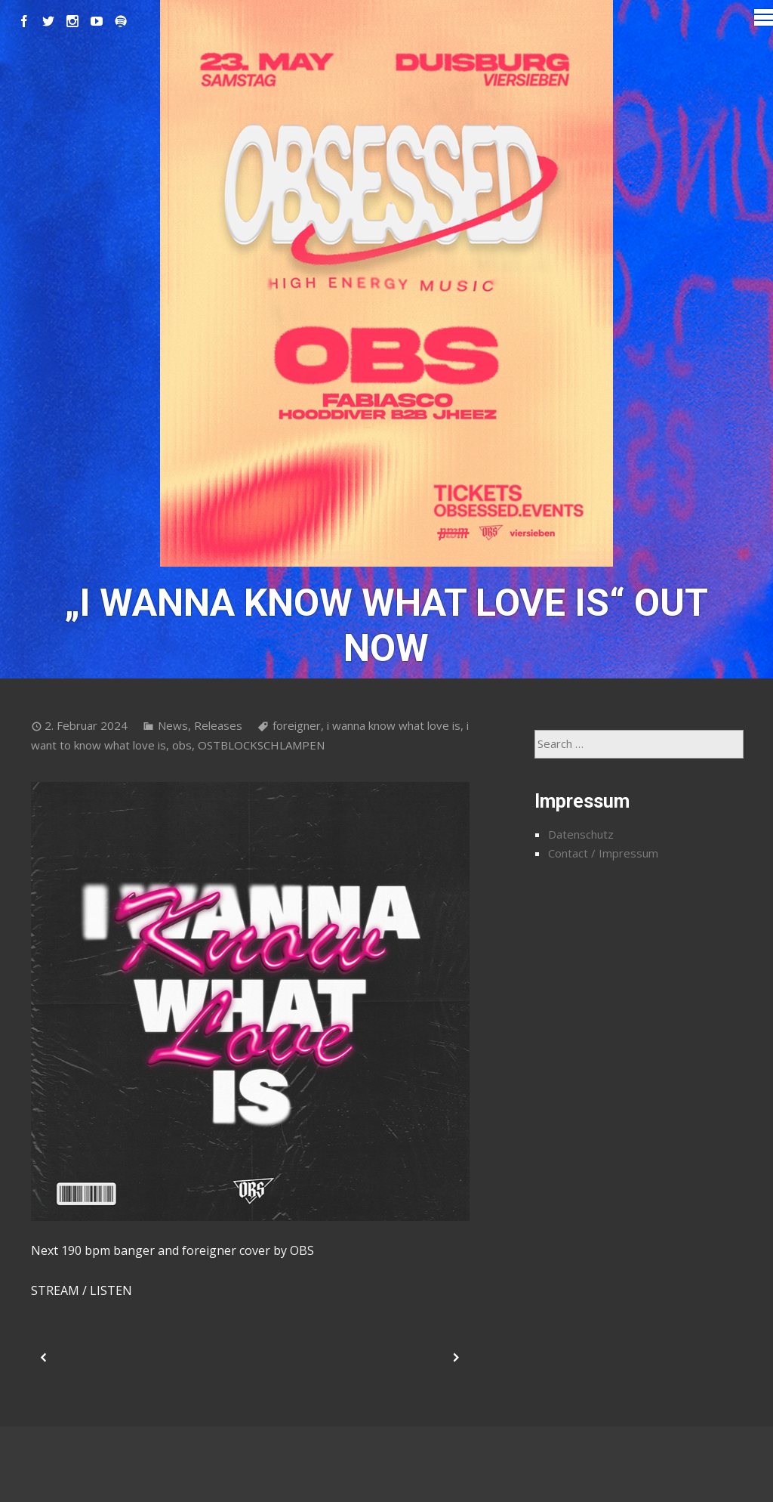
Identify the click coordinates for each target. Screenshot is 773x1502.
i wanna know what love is (393, 725)
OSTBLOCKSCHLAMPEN (261, 745)
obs (182, 745)
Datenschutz (581, 834)
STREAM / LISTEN (81, 1290)
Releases (218, 725)
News (173, 725)
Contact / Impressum (603, 853)
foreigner (297, 725)
